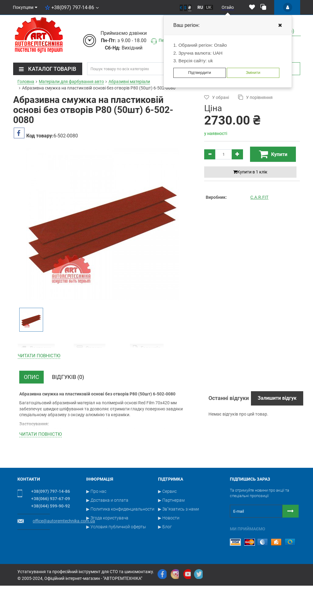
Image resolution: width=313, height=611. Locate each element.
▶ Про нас (96, 523)
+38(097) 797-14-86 (72, 7)
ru (200, 7)
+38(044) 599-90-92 (50, 538)
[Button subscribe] (290, 543)
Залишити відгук (277, 430)
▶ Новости (168, 550)
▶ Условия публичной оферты (116, 559)
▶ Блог (165, 559)
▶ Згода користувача (107, 550)
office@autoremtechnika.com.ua (64, 553)
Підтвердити (199, 72)
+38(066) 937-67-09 (50, 531)
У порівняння (255, 97)
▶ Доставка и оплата (107, 532)
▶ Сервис (167, 523)
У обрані (216, 97)
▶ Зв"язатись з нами (178, 541)
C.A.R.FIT (259, 197)
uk (209, 7)
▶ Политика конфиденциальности (120, 541)
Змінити (253, 72)
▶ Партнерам (171, 532)
